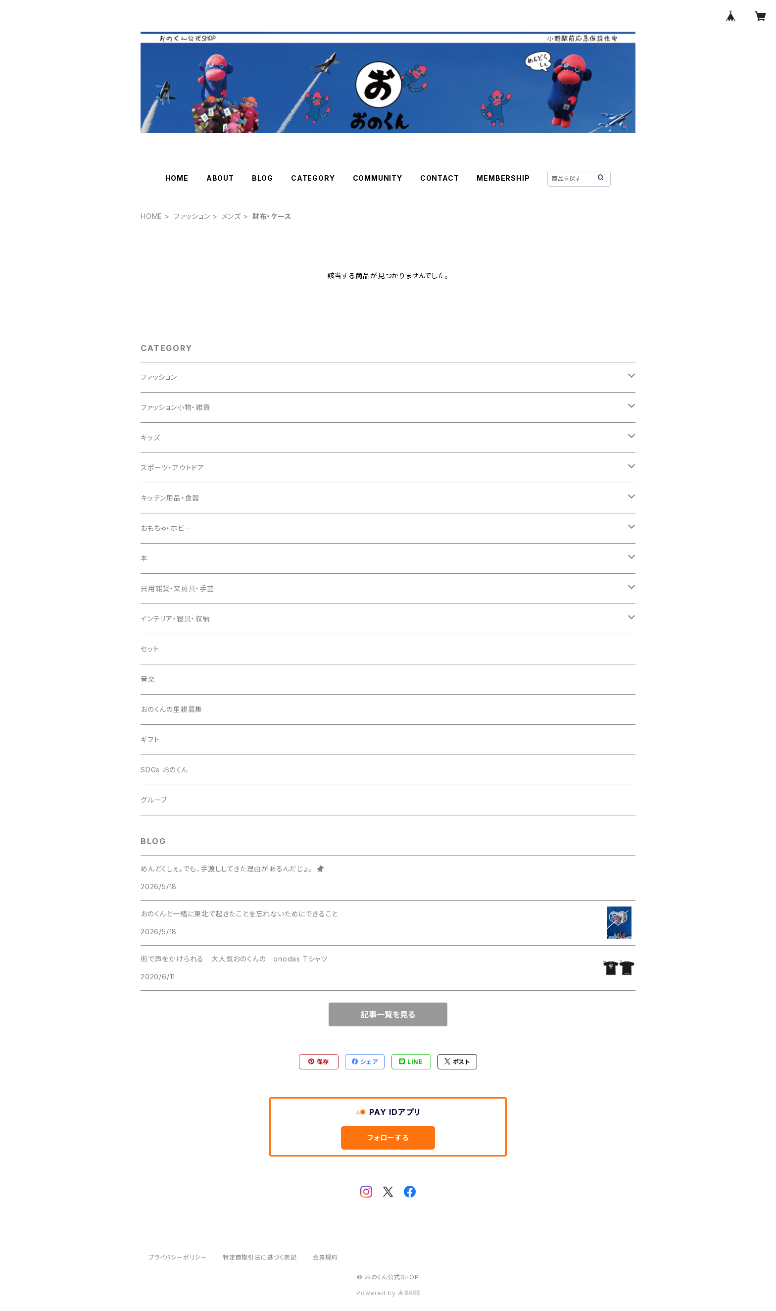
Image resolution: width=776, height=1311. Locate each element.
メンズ (231, 216)
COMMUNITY (377, 178)
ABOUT (220, 178)
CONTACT (439, 178)
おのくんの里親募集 (171, 709)
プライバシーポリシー (177, 1257)
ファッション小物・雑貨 (175, 407)
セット (150, 649)
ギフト (150, 739)
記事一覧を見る (388, 1014)
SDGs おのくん (164, 769)
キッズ (150, 437)
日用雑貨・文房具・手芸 (177, 588)
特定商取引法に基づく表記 (260, 1257)
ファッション (192, 216)
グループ (154, 800)
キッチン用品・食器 (170, 498)
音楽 (148, 679)
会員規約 (325, 1257)
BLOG (262, 178)
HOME (177, 178)
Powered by (388, 1293)
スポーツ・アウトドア (172, 467)
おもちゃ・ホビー (166, 528)
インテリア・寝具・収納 (175, 618)
